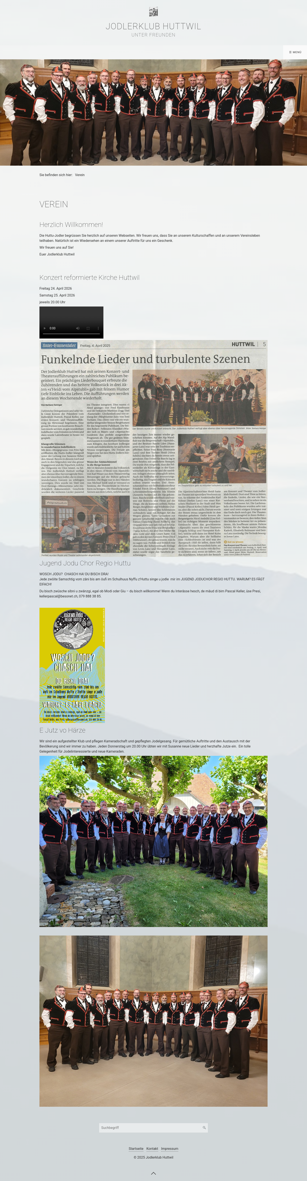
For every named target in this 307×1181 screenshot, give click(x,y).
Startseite (136, 1149)
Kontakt (187, 52)
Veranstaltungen (77, 52)
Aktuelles (39, 52)
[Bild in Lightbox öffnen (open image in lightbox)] (153, 448)
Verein (11, 52)
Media (111, 52)
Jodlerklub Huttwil (153, 26)
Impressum (169, 1149)
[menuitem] (12, 52)
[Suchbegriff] (153, 1128)
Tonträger (139, 52)
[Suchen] (204, 1128)
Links (163, 52)
